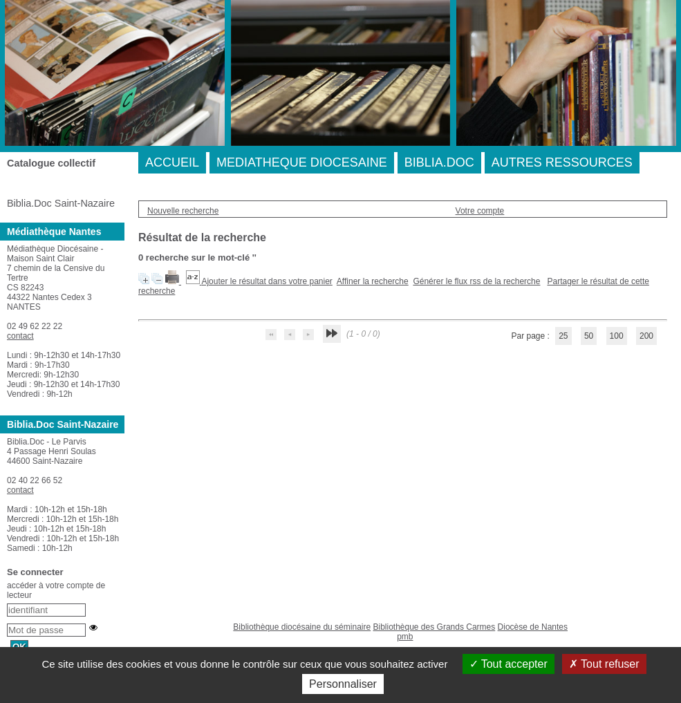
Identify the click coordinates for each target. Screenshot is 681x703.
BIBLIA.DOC (439, 162)
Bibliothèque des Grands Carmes (434, 627)
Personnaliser (343, 684)
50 (588, 336)
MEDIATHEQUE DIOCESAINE (301, 162)
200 (646, 336)
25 (563, 336)
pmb (405, 636)
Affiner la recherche (373, 281)
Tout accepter (508, 664)
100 (617, 336)
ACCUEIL (172, 162)
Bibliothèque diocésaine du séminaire (302, 627)
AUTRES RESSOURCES (562, 162)
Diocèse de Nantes (533, 627)
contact (20, 336)
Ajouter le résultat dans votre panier (266, 281)
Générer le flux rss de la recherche (476, 281)
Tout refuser (604, 664)
